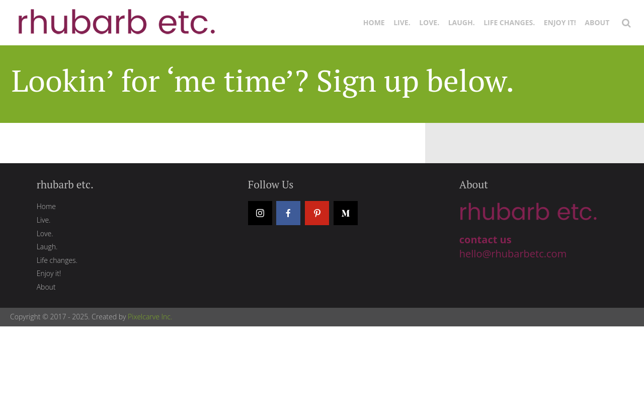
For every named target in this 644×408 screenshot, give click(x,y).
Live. (401, 22)
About (597, 22)
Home (374, 22)
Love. (429, 22)
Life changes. (509, 22)
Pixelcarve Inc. (150, 316)
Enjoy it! (560, 22)
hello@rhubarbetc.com (513, 253)
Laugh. (461, 22)
